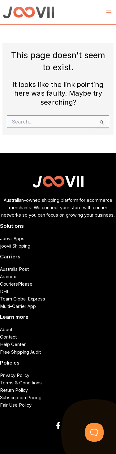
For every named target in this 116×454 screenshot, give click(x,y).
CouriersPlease (16, 284)
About (6, 329)
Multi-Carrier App (18, 306)
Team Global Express (22, 299)
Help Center (13, 344)
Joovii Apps (12, 238)
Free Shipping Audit (20, 352)
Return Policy (14, 390)
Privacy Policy (14, 375)
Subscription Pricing (20, 397)
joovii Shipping (15, 246)
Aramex (8, 276)
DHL (5, 291)
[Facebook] (58, 425)
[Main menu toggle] (108, 12)
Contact (8, 337)
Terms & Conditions (21, 383)
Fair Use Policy (16, 405)
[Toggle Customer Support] (94, 432)
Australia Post (14, 269)
